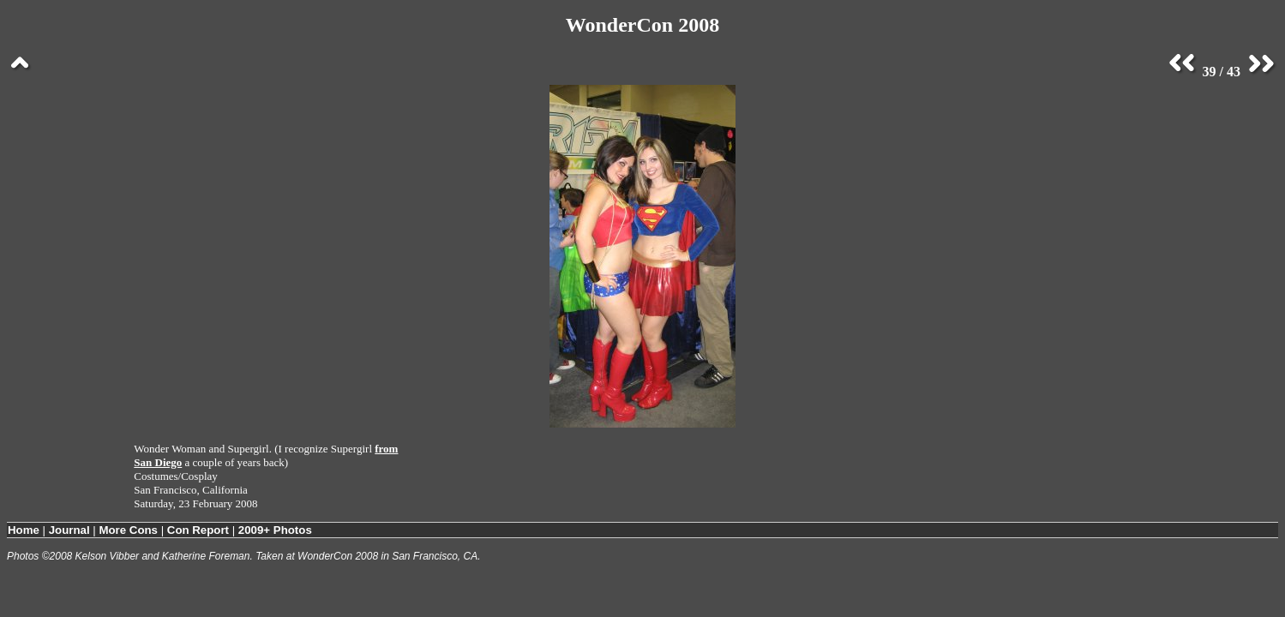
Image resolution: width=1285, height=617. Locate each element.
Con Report (198, 530)
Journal (69, 530)
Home (23, 530)
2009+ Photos (275, 530)
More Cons (128, 530)
